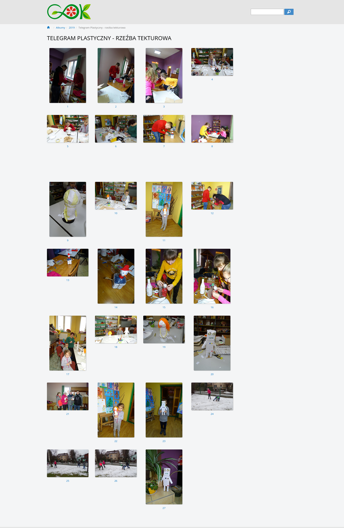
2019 (72, 27)
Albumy (60, 27)
